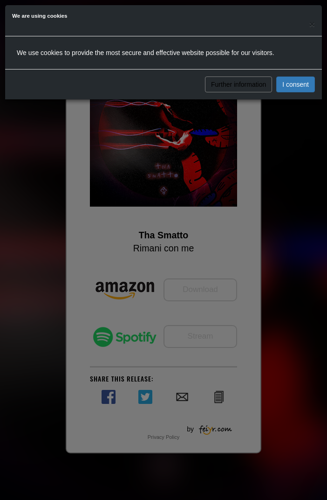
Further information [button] (238, 84)
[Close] (312, 24)
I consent (295, 84)
